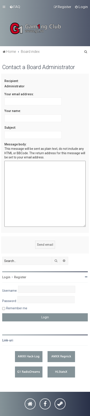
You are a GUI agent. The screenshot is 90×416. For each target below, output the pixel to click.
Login (6, 277)
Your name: (12, 111)
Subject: (10, 127)
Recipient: (11, 81)
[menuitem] (14, 7)
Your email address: (19, 94)
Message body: (15, 144)
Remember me (16, 308)
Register (20, 277)
